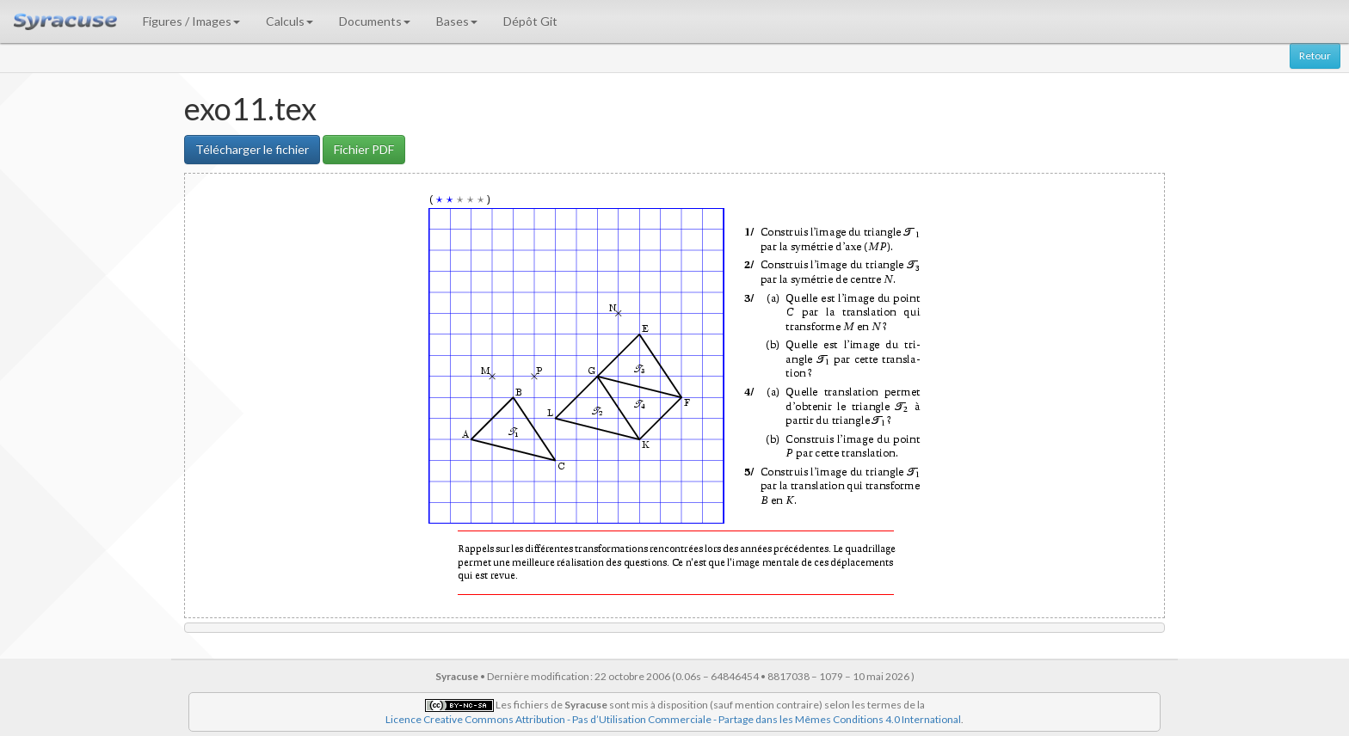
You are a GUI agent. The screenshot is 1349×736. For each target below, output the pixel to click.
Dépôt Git (530, 21)
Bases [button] (456, 21)
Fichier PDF (364, 149)
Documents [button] (374, 21)
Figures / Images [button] (191, 21)
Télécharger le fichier (252, 149)
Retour (1315, 55)
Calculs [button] (289, 21)
